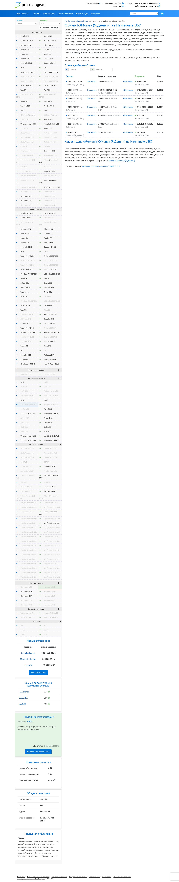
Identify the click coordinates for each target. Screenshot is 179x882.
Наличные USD (26, 192)
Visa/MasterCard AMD (29, 532)
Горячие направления (49, 27)
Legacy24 (28, 665)
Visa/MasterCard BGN (28, 572)
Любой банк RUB (27, 137)
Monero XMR (25, 58)
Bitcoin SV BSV (26, 217)
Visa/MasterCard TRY (28, 545)
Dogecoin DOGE (26, 63)
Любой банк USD (27, 133)
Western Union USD (28, 613)
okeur (23, 634)
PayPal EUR (25, 422)
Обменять (91, 81)
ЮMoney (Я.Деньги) (28, 115)
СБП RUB (24, 146)
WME (22, 382)
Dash (22, 67)
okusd (23, 630)
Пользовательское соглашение (38, 877)
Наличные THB (26, 605)
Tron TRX (24, 90)
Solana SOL (25, 101)
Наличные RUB (26, 196)
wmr (22, 625)
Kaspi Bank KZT (26, 171)
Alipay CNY (25, 128)
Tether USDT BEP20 (27, 81)
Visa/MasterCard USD (28, 176)
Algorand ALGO (26, 341)
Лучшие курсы (23, 14)
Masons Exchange (28, 659)
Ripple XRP (25, 54)
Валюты (36, 14)
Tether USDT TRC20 (27, 76)
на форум (104, 166)
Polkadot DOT (26, 355)
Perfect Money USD (28, 391)
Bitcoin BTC (25, 36)
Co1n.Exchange (28, 653)
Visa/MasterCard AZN (28, 577)
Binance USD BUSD (27, 337)
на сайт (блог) (114, 166)
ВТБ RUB (24, 167)
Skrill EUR (24, 431)
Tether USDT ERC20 (27, 72)
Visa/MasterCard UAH (29, 187)
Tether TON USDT (27, 85)
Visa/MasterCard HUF (28, 541)
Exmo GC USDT (26, 374)
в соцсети (95, 166)
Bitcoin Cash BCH (27, 40)
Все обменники (38, 672)
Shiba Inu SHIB (26, 319)
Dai (22, 350)
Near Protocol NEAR (28, 364)
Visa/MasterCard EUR (28, 503)
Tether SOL (24, 292)
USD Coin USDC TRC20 (29, 301)
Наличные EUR (26, 200)
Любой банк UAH (27, 142)
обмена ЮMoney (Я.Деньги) (122, 160)
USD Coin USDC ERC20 (29, 274)
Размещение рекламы (59, 877)
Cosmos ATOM (26, 323)
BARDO (22, 704)
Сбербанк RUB (26, 151)
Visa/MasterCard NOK (29, 568)
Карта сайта (21, 877)
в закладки (86, 166)
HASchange (24, 692)
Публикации (82, 14)
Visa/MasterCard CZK (28, 559)
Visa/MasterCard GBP (28, 518)
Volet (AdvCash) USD (28, 124)
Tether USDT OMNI (27, 328)
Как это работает (65, 14)
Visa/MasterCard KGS (28, 563)
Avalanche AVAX (27, 359)
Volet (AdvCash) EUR (28, 440)
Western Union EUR (28, 617)
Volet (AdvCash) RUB (28, 436)
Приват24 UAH (26, 487)
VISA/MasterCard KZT (28, 527)
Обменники (49, 14)
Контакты (95, 14)
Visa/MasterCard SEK (28, 550)
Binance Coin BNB (27, 314)
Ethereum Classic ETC (28, 332)
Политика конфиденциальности (100, 877)
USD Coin (24, 296)
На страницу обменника (38, 752)
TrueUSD (24, 310)
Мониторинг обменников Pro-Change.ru (31, 879)
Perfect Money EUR (27, 395)
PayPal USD (25, 119)
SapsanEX (23, 698)
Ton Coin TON (25, 106)
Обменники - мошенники (122, 877)
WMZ (22, 110)
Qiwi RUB (24, 386)
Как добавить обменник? (78, 877)
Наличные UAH (26, 205)
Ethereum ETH (26, 45)
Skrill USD (24, 427)
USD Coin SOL (26, 305)
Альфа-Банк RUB (27, 155)
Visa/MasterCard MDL (29, 537)
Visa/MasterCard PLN (28, 554)
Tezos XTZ (24, 346)
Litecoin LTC (25, 49)
